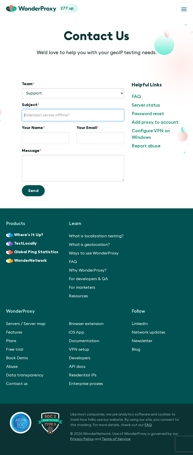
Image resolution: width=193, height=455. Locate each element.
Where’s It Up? (24, 235)
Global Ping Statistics (32, 252)
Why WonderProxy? (88, 270)
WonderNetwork (26, 260)
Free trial (14, 349)
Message (31, 151)
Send (33, 191)
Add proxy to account (155, 122)
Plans (11, 341)
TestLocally (21, 243)
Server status (146, 105)
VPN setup (79, 349)
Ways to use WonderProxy (94, 253)
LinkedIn (140, 324)
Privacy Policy (82, 439)
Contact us (17, 384)
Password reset (148, 113)
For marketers (82, 287)
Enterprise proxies (86, 384)
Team (28, 84)
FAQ (136, 96)
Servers (13, 324)
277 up (67, 8)
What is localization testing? (96, 236)
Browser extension (86, 324)
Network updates (148, 332)
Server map (34, 324)
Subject (30, 105)
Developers (79, 358)
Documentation (84, 341)
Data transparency (24, 375)
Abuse (12, 367)
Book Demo (17, 358)
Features (14, 332)
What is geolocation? (89, 245)
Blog (136, 349)
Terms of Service (116, 439)
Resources (78, 296)
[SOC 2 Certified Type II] (36, 422)
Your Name (33, 128)
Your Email (88, 128)
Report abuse (146, 146)
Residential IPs (82, 375)
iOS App (76, 332)
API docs (77, 367)
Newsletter (142, 341)
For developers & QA (88, 279)
